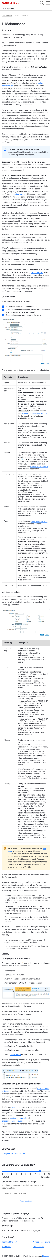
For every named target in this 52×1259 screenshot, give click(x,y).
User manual (7, 15)
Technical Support (9, 1241)
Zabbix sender (37, 272)
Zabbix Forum (38, 1246)
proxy (14, 1107)
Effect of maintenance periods (34, 413)
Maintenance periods (39, 466)
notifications (15, 1054)
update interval (19, 194)
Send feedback (26, 1201)
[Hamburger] (48, 3)
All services (6, 1246)
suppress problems (39, 521)
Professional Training (41, 1241)
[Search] (42, 3)
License (45, 1255)
